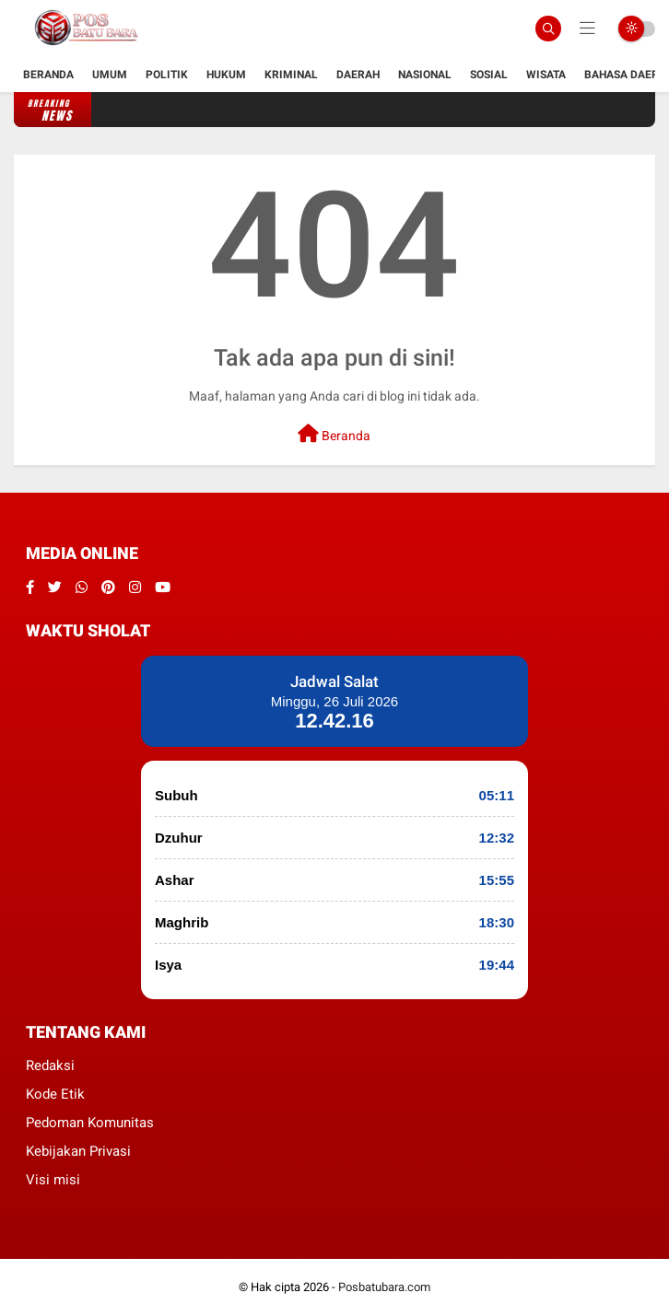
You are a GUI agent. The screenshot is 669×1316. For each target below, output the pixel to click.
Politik (167, 74)
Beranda (48, 74)
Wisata (546, 74)
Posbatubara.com (384, 1287)
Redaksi (50, 1065)
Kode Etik (55, 1094)
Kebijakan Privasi (78, 1151)
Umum (109, 74)
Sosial (489, 74)
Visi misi (53, 1179)
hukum (226, 74)
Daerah (358, 74)
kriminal (291, 74)
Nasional (425, 74)
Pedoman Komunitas (90, 1122)
